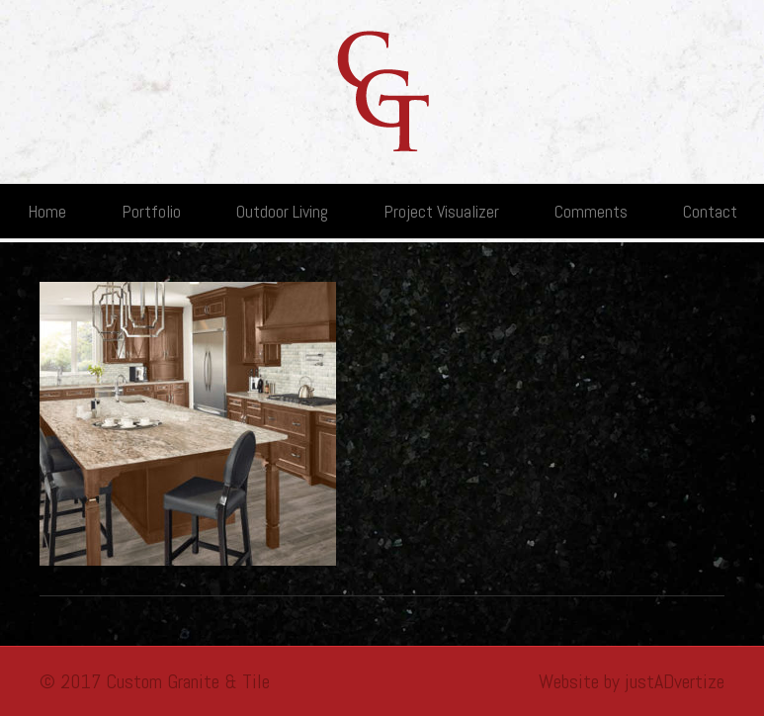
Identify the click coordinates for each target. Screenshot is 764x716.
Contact (710, 211)
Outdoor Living (282, 211)
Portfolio (151, 211)
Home (47, 211)
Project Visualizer (441, 211)
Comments (591, 211)
